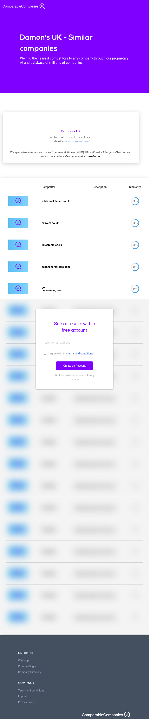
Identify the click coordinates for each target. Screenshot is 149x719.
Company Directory (29, 672)
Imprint (22, 696)
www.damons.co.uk (77, 141)
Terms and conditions (31, 690)
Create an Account (74, 365)
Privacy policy (26, 702)
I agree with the (68, 353)
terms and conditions (80, 353)
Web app (23, 660)
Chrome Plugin (27, 666)
